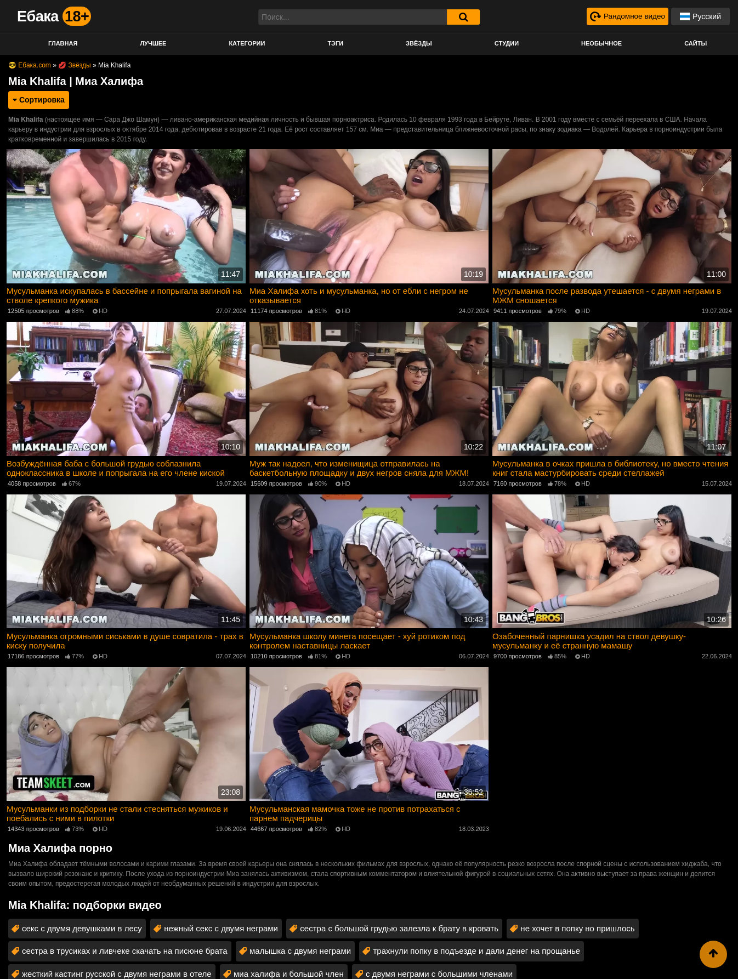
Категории (247, 43)
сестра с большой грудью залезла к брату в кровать (399, 926)
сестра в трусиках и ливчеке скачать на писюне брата (125, 948)
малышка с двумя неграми (300, 948)
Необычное (601, 43)
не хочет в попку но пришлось (577, 926)
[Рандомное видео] (626, 16)
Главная (62, 43)
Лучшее (153, 43)
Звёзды (419, 43)
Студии (507, 43)
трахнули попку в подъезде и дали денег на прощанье (476, 948)
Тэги (335, 43)
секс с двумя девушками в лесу (82, 926)
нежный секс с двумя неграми (221, 926)
